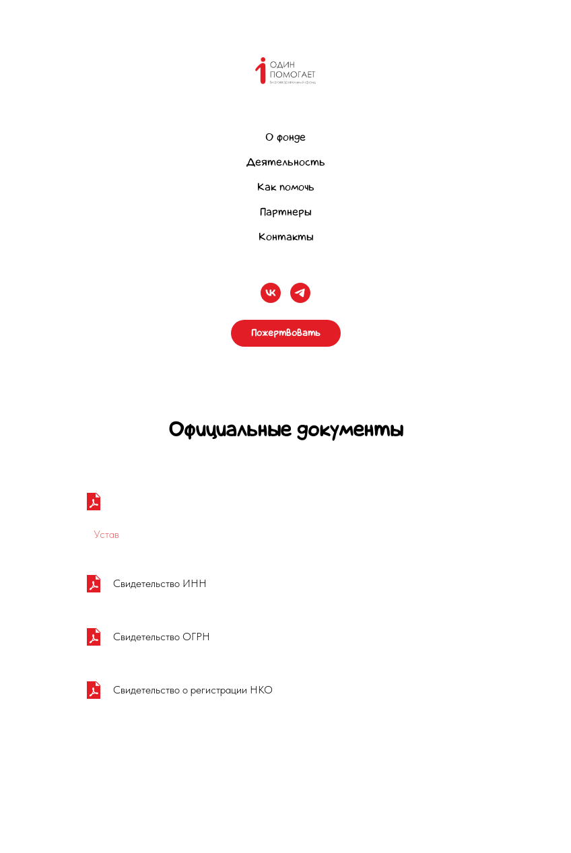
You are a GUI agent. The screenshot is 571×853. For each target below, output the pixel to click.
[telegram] (300, 293)
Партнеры (285, 211)
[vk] (271, 293)
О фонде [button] (285, 137)
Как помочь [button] (285, 187)
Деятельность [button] (285, 162)
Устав (106, 534)
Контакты (286, 236)
